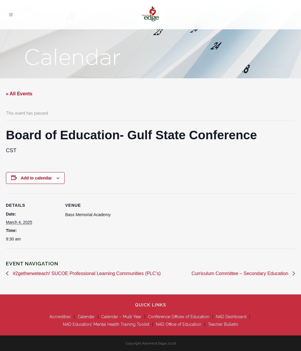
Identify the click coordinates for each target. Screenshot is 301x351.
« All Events (19, 93)
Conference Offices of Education (178, 316)
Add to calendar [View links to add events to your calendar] (36, 178)
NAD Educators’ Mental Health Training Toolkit (106, 324)
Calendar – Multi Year (121, 316)
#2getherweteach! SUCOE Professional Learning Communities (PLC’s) (86, 273)
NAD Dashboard (231, 316)
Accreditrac (60, 316)
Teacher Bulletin (223, 324)
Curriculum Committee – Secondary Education (241, 273)
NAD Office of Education (178, 324)
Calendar (86, 316)
